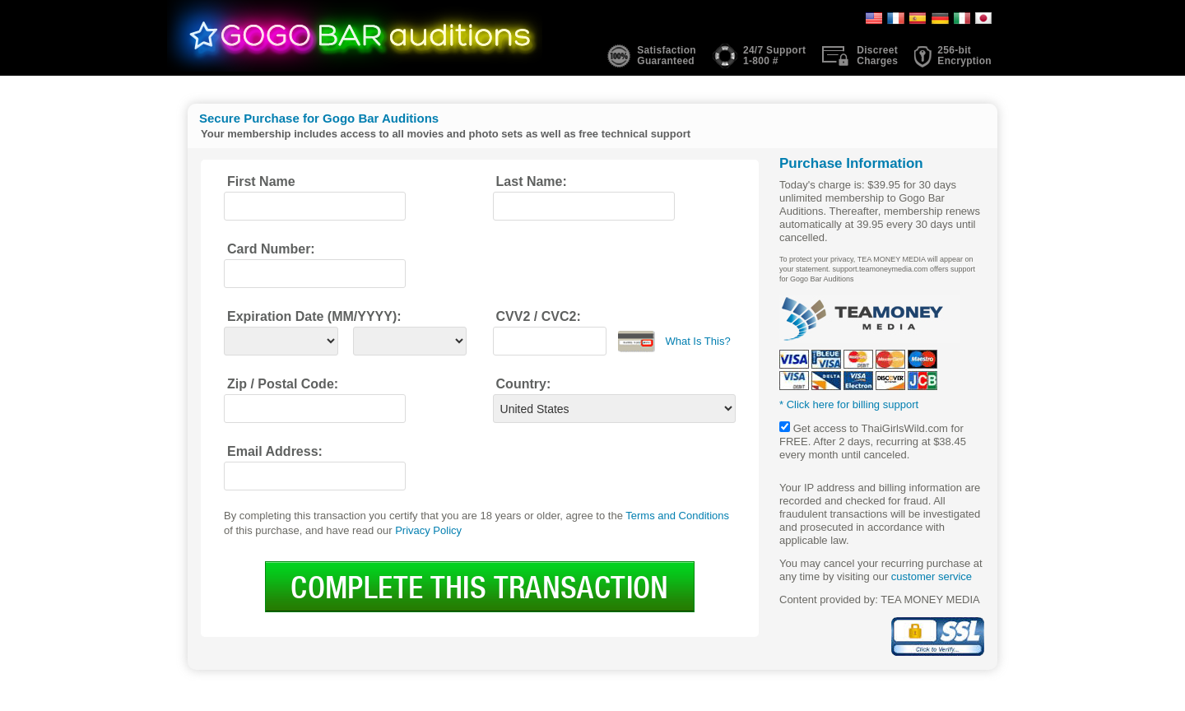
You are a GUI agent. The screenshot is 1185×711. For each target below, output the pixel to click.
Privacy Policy (428, 530)
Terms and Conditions (677, 515)
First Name (261, 181)
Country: (523, 384)
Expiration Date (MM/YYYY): (314, 316)
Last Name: (531, 181)
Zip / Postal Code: (282, 384)
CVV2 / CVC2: (538, 316)
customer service (931, 576)
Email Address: (275, 451)
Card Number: (271, 249)
